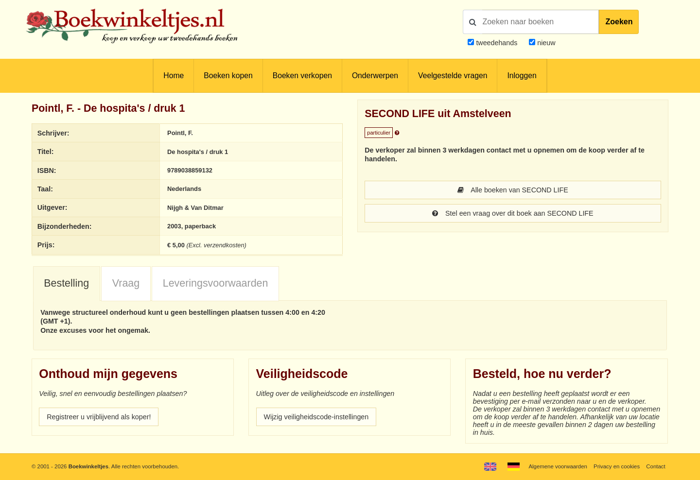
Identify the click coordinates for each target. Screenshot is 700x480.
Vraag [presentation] (126, 283)
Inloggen (521, 75)
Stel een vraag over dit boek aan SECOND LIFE (512, 213)
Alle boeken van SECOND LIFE (512, 190)
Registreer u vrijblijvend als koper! (99, 417)
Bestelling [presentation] (66, 283)
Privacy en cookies (617, 466)
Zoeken (618, 21)
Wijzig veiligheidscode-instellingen (316, 417)
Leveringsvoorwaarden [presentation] (215, 283)
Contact (655, 466)
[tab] (66, 284)
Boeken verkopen (302, 75)
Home (173, 75)
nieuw (545, 43)
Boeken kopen (228, 75)
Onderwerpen (375, 75)
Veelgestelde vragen (452, 75)
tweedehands (496, 43)
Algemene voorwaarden (557, 466)
